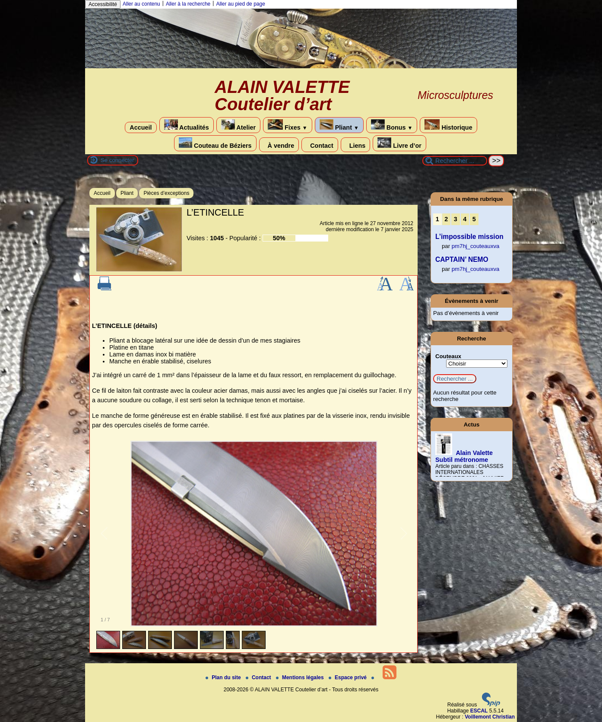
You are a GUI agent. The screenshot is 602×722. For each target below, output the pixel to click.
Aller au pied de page (240, 4)
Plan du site (224, 677)
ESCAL (479, 711)
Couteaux (448, 356)
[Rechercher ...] (454, 160)
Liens (355, 145)
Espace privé (348, 677)
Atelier (238, 125)
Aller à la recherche (188, 4)
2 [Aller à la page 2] (446, 219)
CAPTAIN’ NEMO (461, 259)
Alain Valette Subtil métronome (464, 456)
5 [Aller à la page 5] (474, 219)
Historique (448, 125)
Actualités (186, 125)
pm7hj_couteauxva (476, 246)
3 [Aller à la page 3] (455, 219)
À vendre (279, 145)
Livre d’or (399, 143)
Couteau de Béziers (215, 143)
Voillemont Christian (490, 717)
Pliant (339, 125)
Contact (319, 145)
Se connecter (117, 160)
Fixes (287, 125)
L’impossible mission (469, 236)
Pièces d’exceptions (166, 193)
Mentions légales (300, 677)
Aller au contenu (141, 4)
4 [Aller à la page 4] (464, 219)
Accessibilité (103, 4)
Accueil (141, 127)
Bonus (392, 125)
